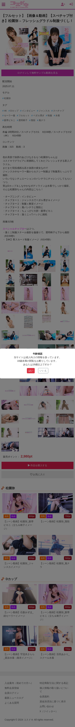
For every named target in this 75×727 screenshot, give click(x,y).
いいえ (43, 370)
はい (30, 370)
